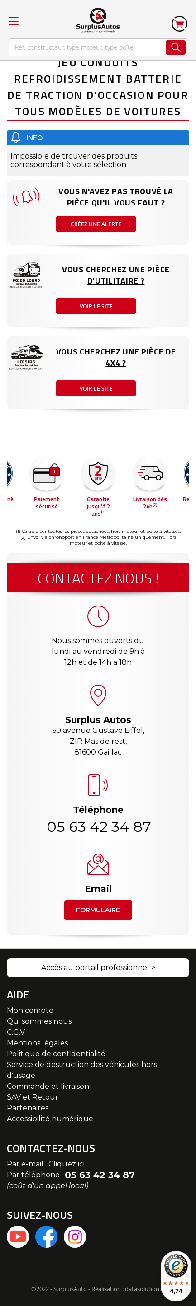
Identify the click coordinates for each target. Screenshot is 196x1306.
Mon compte (30, 1010)
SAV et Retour (32, 1097)
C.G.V (16, 1032)
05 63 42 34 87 (98, 826)
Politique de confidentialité (56, 1053)
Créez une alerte (96, 224)
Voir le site (96, 306)
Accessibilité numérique (50, 1119)
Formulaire (98, 910)
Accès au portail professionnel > (98, 967)
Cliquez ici (66, 1164)
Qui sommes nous (39, 1021)
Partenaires (27, 1108)
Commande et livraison (48, 1086)
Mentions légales (37, 1043)
